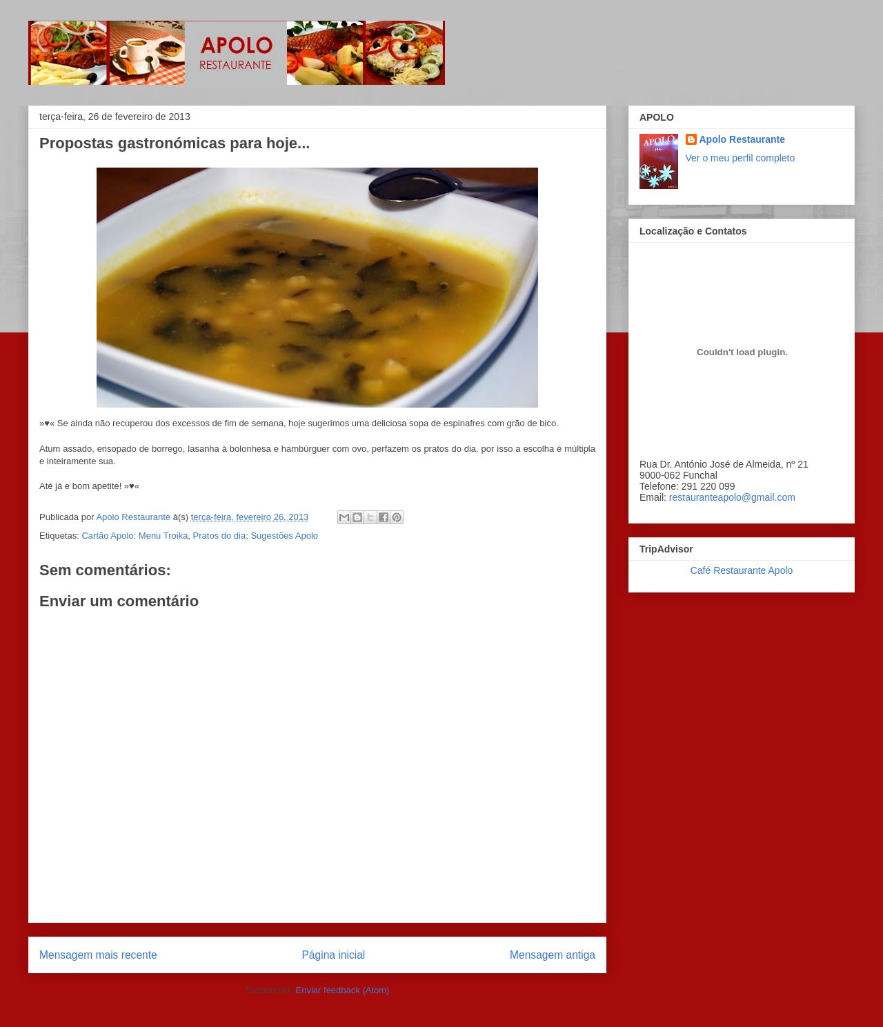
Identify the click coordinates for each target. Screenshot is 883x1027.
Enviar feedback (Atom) (343, 990)
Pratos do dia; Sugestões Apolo (255, 535)
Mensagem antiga (552, 955)
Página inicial (333, 955)
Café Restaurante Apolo (742, 570)
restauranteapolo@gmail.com (732, 497)
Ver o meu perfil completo (740, 157)
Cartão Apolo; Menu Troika (134, 535)
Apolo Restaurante (742, 139)
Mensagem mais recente (98, 955)
